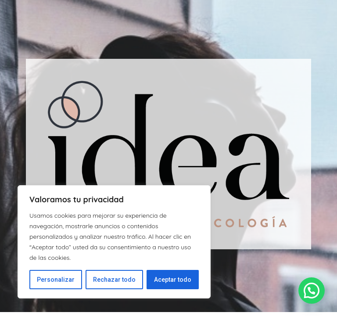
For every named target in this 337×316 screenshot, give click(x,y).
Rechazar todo (114, 279)
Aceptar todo (172, 279)
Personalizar (56, 279)
